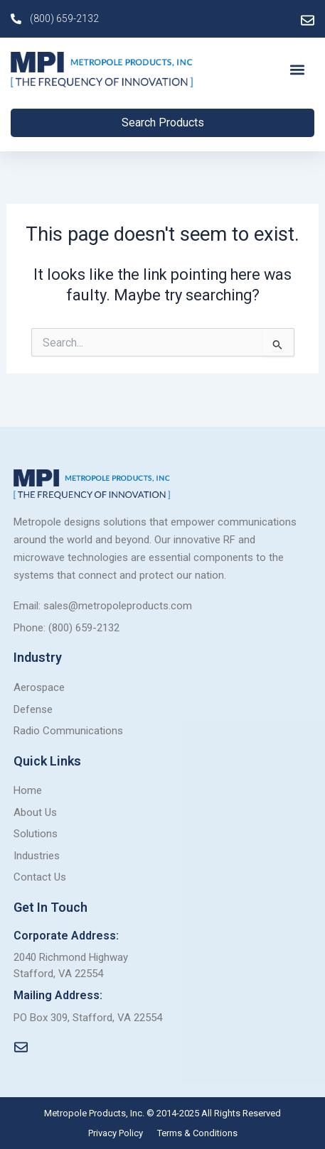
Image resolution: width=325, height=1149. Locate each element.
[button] (297, 70)
